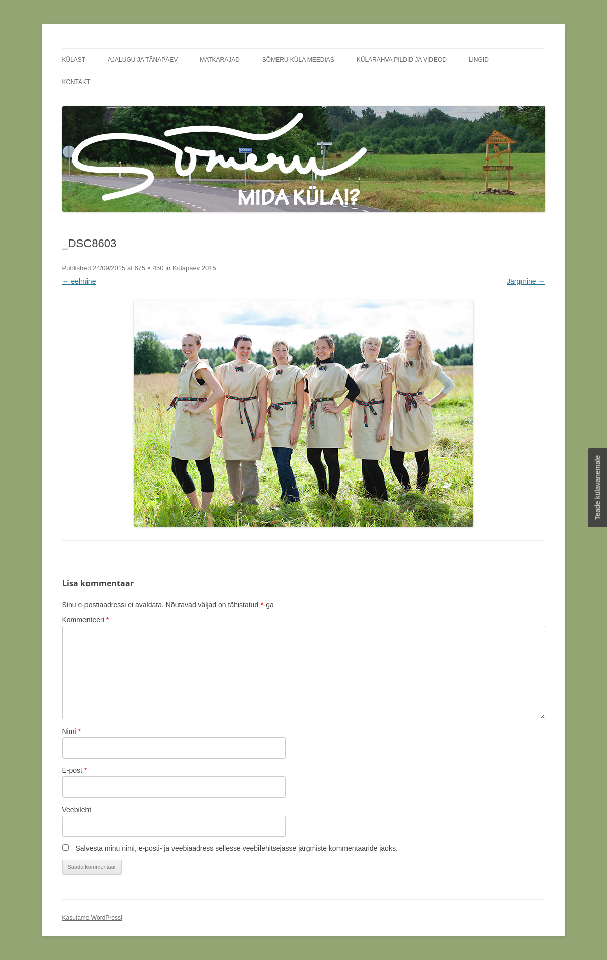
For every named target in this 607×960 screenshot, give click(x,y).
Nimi (71, 731)
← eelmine (79, 281)
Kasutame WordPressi (92, 917)
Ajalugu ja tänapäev (143, 59)
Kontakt (76, 82)
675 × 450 (148, 268)
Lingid (479, 59)
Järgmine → (526, 281)
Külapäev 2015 (194, 268)
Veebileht (77, 810)
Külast (74, 59)
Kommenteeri (85, 620)
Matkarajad (220, 59)
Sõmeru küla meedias (298, 59)
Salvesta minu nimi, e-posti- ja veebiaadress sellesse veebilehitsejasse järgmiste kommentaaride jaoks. (236, 848)
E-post (75, 770)
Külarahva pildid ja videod (402, 59)
